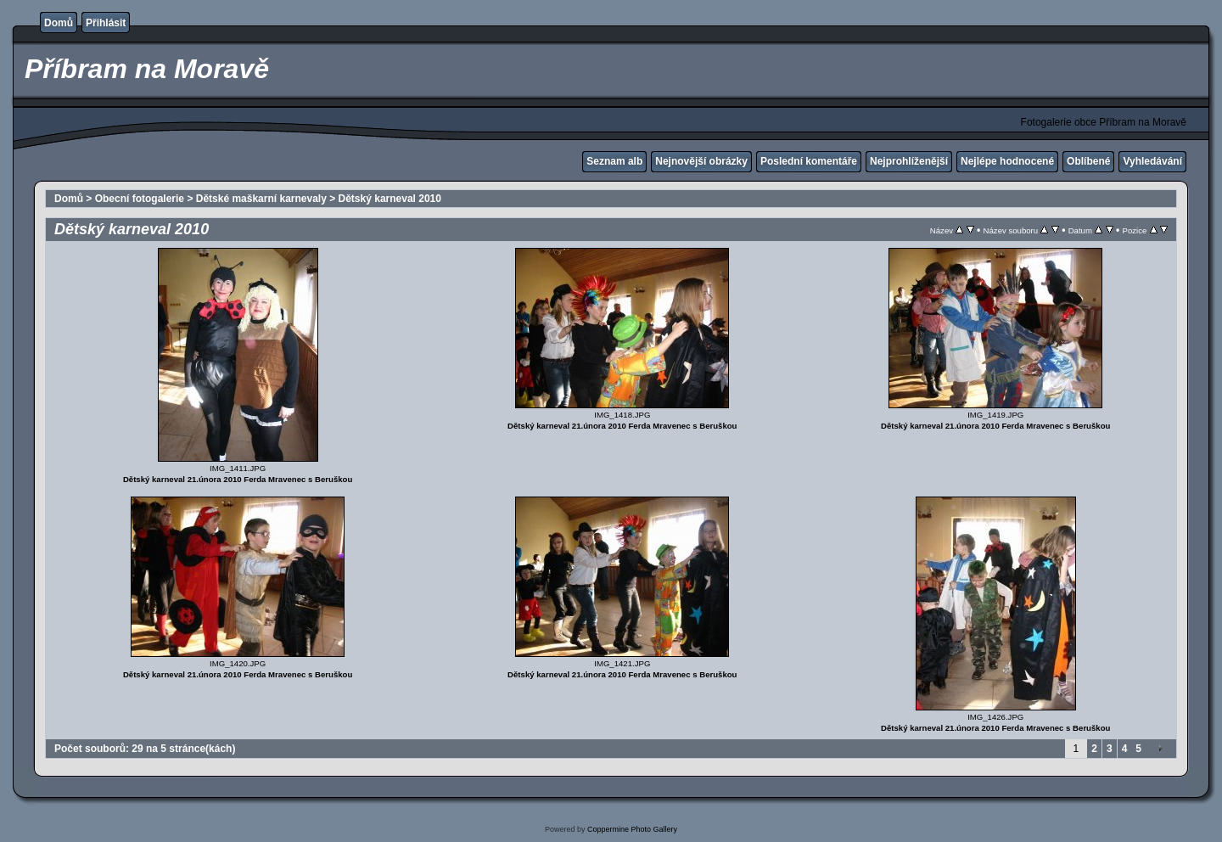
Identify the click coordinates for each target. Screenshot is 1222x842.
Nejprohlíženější (909, 161)
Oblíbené (1088, 161)
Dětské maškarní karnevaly (261, 199)
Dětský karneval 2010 (390, 199)
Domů (58, 23)
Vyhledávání (1152, 161)
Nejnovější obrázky (701, 161)
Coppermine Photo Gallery (632, 829)
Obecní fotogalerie (139, 199)
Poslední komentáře (808, 161)
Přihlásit (106, 23)
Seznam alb (614, 161)
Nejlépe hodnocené (1007, 161)
